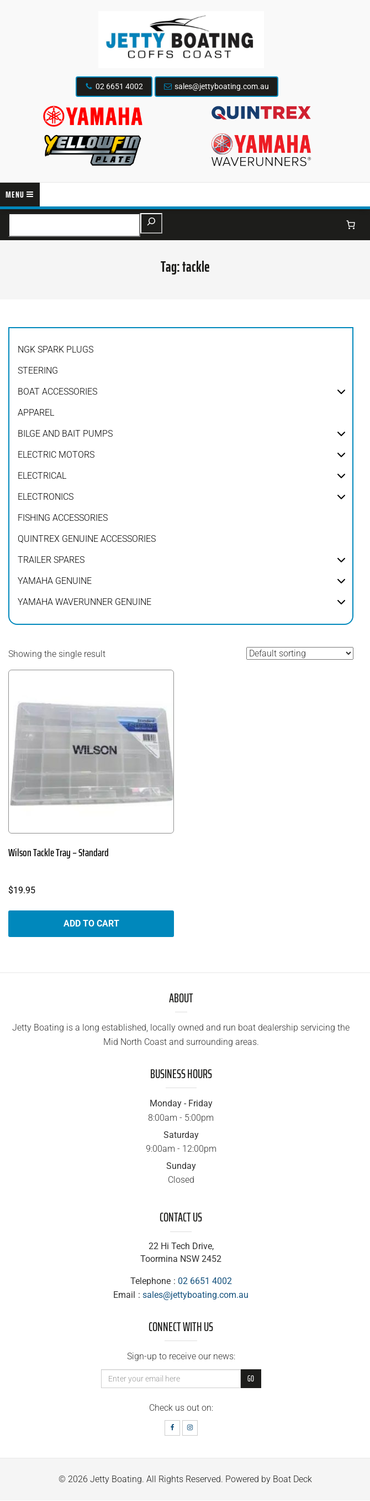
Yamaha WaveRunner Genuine (84, 602)
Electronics (45, 496)
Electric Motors (56, 454)
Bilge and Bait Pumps (65, 433)
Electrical (42, 475)
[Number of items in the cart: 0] (351, 224)
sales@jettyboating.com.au (222, 86)
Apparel (36, 412)
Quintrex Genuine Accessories (87, 539)
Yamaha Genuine (55, 581)
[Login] (328, 224)
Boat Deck (292, 1479)
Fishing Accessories (63, 518)
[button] (341, 391)
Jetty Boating (116, 1479)
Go (250, 1379)
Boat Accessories (57, 391)
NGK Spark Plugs (55, 349)
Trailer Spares (51, 560)
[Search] (151, 223)
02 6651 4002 (119, 86)
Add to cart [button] (91, 923)
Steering (38, 370)
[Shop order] (299, 653)
